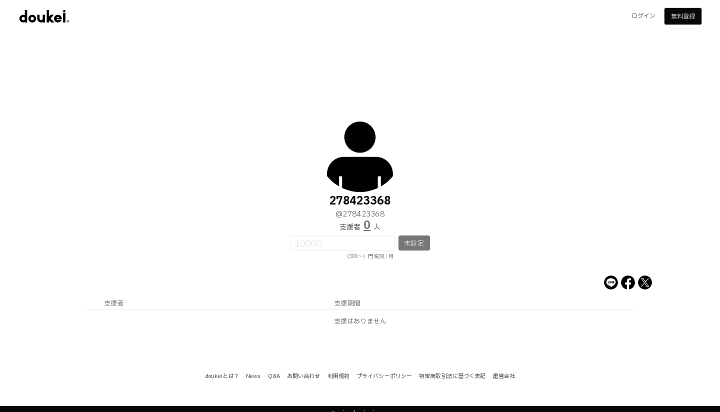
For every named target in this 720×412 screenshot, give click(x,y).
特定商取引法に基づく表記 (452, 376)
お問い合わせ (303, 376)
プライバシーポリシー (384, 376)
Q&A (274, 376)
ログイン (644, 16)
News (253, 376)
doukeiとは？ (222, 376)
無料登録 (683, 16)
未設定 (414, 243)
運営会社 (503, 376)
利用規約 (339, 376)
